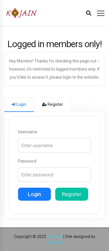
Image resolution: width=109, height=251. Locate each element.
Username (27, 132)
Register (71, 194)
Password (27, 161)
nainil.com (54, 242)
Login (34, 194)
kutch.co (54, 236)
